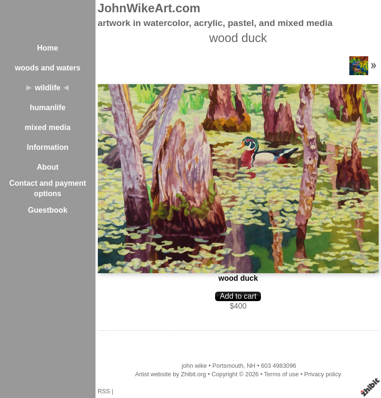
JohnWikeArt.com (149, 8)
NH (251, 365)
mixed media (47, 127)
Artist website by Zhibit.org (170, 374)
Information (48, 147)
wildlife (48, 88)
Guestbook (48, 210)
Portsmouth (227, 365)
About (48, 167)
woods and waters (47, 68)
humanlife (48, 108)
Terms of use (281, 374)
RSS (104, 391)
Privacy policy (322, 374)
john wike (194, 365)
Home (47, 48)
